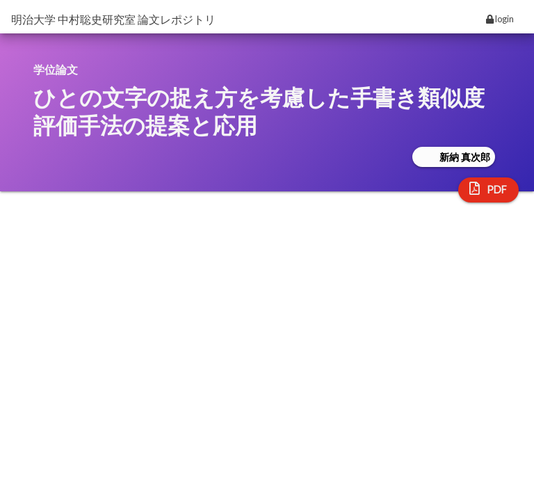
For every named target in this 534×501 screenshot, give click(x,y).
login (500, 18)
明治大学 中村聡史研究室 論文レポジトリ (113, 19)
